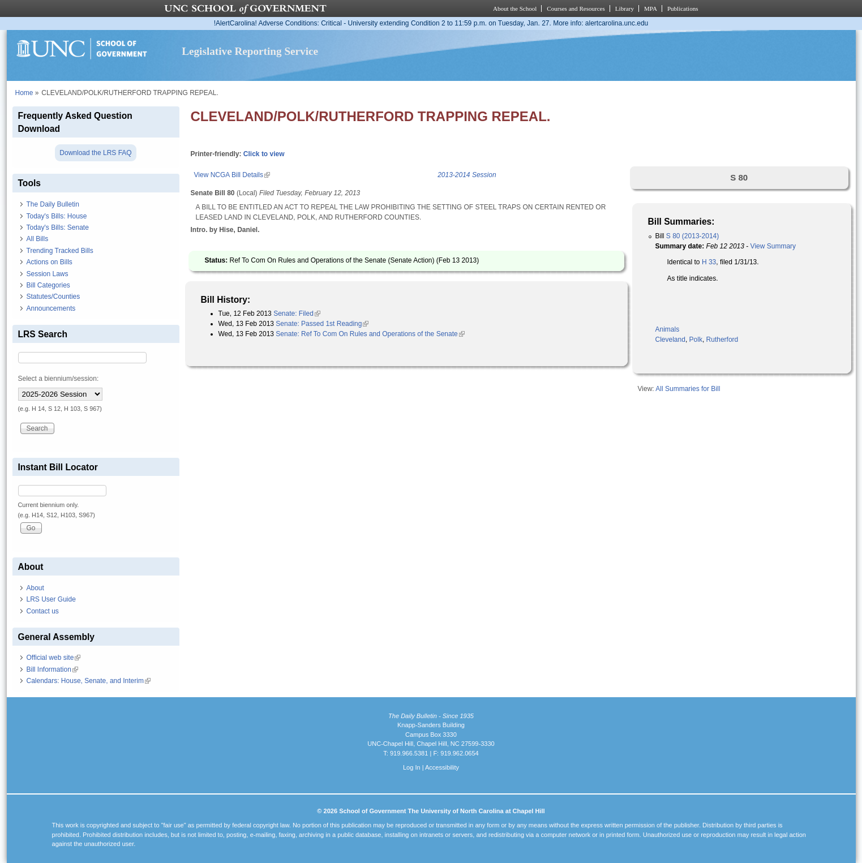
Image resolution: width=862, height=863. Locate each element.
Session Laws (47, 274)
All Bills (38, 239)
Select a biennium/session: (58, 379)
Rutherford (722, 340)
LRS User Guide (51, 599)
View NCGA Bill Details (232, 175)
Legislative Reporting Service (250, 51)
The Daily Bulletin (53, 204)
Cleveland (670, 340)
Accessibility (442, 767)
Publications (682, 8)
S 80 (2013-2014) (692, 236)
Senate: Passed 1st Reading (322, 324)
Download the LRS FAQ (95, 153)
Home (24, 93)
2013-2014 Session (467, 175)
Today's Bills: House (57, 216)
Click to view (264, 154)
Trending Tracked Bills (60, 251)
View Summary (773, 246)
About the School (515, 8)
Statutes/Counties (53, 296)
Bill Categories (48, 285)
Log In (412, 767)
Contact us (43, 611)
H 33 (709, 262)
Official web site (54, 658)
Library (624, 8)
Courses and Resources (575, 8)
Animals (667, 329)
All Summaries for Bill (687, 389)
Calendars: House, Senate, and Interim (89, 681)
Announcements (51, 308)
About (35, 588)
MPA (650, 8)
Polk (695, 340)
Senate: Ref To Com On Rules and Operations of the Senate (370, 334)
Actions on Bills (49, 262)
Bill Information (52, 669)
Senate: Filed (296, 313)
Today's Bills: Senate (58, 227)
